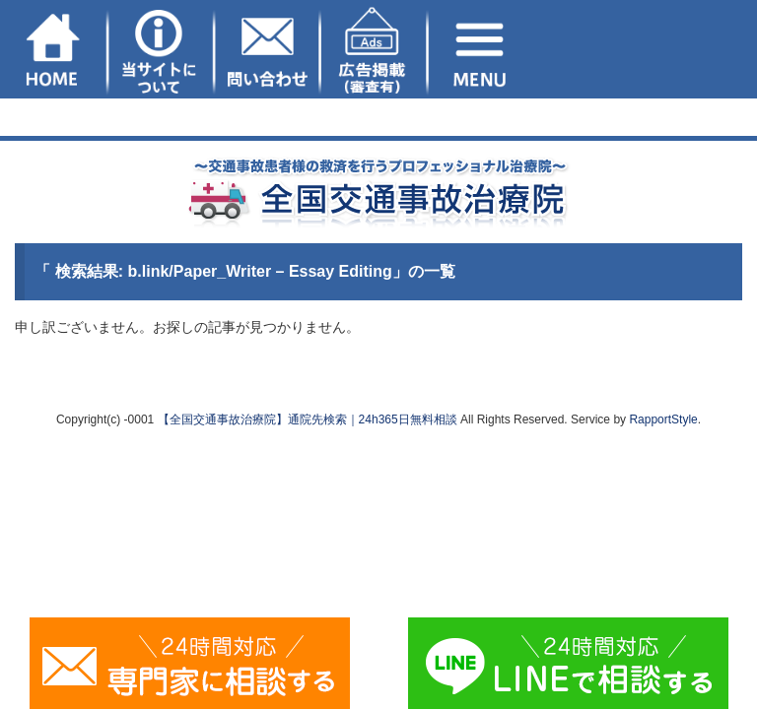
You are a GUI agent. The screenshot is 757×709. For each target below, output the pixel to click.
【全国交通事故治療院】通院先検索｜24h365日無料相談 (307, 419)
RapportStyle (663, 419)
